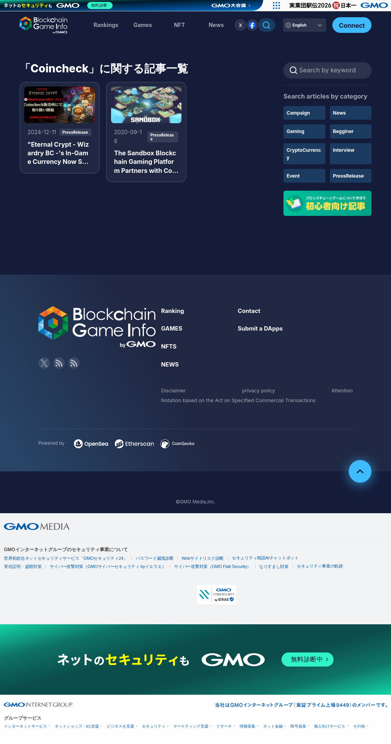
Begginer (343, 131)
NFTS (169, 346)
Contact (250, 310)
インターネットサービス (25, 726)
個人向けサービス (329, 726)
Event (293, 176)
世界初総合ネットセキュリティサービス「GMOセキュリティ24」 (61, 558)
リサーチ (224, 726)
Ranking (173, 310)
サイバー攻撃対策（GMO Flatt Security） (200, 566)
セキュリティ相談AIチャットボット (249, 557)
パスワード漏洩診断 (145, 558)
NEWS (170, 364)
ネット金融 (273, 726)
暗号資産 (298, 726)
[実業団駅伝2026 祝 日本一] (336, 5)
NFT (179, 25)
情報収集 (247, 726)
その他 (359, 726)
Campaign (298, 113)
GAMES (172, 328)
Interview (344, 150)
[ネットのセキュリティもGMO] (60, 5)
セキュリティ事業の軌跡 (301, 565)
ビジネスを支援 (120, 726)
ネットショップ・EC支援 (77, 726)
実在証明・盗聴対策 (21, 566)
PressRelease (348, 176)
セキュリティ (153, 726)
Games (142, 25)
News (339, 113)
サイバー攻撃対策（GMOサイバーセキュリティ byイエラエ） (101, 566)
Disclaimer (174, 389)
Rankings (105, 25)
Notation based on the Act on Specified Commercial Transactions (245, 400)
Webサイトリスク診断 (190, 558)
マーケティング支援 (190, 726)
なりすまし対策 (258, 566)
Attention (341, 389)
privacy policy (259, 389)
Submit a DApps (262, 328)
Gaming (295, 131)
